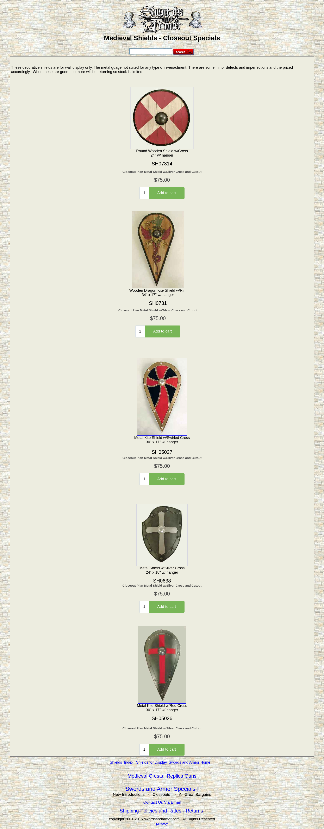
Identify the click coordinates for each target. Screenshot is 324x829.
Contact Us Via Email (162, 802)
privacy (162, 823)
